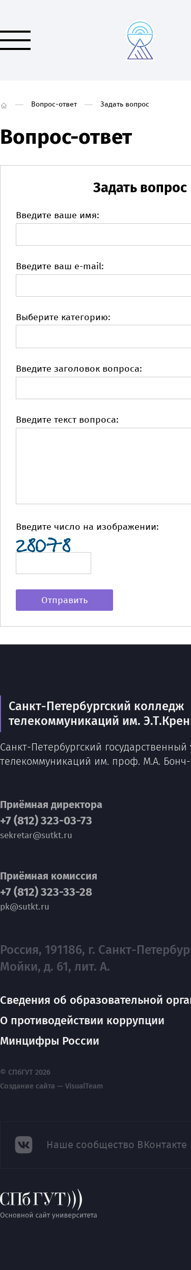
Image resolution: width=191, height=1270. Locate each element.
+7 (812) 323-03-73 (46, 820)
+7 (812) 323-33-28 (46, 892)
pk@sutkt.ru (24, 906)
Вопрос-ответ (54, 104)
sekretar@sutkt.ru (36, 835)
